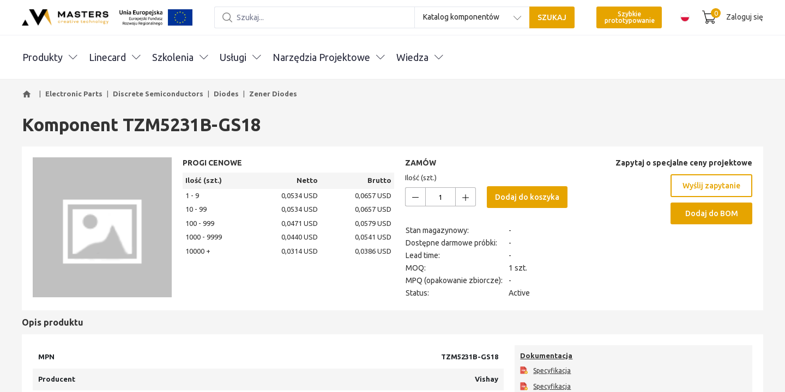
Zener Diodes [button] (273, 93)
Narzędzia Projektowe (328, 57)
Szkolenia (180, 57)
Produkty (49, 57)
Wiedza (419, 57)
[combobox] (472, 17)
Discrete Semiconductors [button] (158, 93)
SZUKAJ (552, 17)
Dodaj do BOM (711, 213)
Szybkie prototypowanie (630, 17)
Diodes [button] (226, 93)
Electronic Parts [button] (73, 93)
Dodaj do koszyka (527, 197)
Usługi (240, 57)
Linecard (114, 57)
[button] (28, 94)
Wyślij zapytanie (711, 185)
